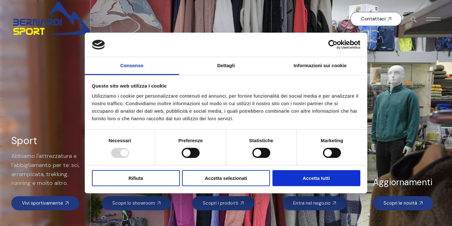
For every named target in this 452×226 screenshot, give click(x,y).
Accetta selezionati (226, 178)
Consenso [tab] (131, 65)
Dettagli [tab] (226, 65)
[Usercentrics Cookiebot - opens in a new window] (332, 44)
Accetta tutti (316, 178)
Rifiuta (135, 178)
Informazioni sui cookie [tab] (320, 65)
